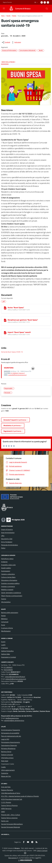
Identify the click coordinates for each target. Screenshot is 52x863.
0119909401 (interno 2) (18, 373)
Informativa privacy (7, 758)
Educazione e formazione (9, 580)
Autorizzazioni (5, 571)
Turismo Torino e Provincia (9, 805)
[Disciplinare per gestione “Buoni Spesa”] (5, 320)
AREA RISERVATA (25, 860)
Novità (8, 16)
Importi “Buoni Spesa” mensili (19, 332)
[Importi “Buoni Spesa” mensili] (5, 332)
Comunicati (4, 622)
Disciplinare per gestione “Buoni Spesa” (23, 320)
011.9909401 (8, 667)
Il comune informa (7, 628)
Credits (3, 767)
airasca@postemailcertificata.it (15, 676)
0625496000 (8, 670)
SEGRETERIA (8, 367)
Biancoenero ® (13, 858)
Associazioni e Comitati (8, 657)
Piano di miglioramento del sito (11, 736)
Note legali (4, 761)
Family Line (4, 821)
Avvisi (3, 625)
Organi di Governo (7, 529)
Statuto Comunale (7, 754)
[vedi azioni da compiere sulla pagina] (16, 42)
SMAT (3, 811)
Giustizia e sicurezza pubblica (10, 583)
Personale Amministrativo (9, 545)
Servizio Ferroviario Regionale (10, 827)
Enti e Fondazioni (6, 542)
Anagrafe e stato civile (8, 565)
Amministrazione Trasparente (10, 730)
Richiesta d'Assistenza (8, 748)
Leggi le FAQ (5, 739)
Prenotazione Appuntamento (10, 742)
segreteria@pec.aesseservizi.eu (14, 720)
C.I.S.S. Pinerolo (6, 802)
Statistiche (4, 773)
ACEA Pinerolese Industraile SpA (11, 799)
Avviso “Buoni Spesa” (16, 307)
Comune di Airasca (22, 9)
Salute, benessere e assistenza (11, 592)
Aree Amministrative (7, 532)
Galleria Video (5, 654)
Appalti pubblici (6, 568)
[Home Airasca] (18, 8)
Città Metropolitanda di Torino (10, 793)
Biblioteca (4, 619)
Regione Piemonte (7, 790)
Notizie (14, 16)
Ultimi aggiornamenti (8, 770)
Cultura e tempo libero (8, 577)
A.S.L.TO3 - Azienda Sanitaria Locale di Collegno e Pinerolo (20, 796)
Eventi (3, 642)
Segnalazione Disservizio (9, 745)
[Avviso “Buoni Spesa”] (5, 307)
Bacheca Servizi (6, 751)
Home (3, 16)
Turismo (3, 599)
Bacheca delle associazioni (9, 612)
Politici (3, 548)
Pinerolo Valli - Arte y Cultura (10, 815)
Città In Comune (42, 850)
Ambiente (4, 562)
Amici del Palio (5, 787)
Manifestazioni (6, 631)
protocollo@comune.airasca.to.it (17, 375)
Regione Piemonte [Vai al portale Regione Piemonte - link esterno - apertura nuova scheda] (7, 2)
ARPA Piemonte (6, 808)
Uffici (2, 535)
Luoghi (3, 645)
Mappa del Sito (6, 776)
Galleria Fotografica (7, 651)
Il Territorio (4, 648)
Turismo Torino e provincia (9, 818)
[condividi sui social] (5, 42)
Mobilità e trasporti (7, 589)
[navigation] (4, 8)
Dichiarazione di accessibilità (10, 733)
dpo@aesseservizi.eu (12, 718)
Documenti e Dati (6, 539)
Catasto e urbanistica (8, 574)
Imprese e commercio (8, 586)
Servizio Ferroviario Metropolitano (12, 824)
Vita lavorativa (5, 602)
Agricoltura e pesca (7, 558)
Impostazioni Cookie (7, 764)
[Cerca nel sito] (46, 8)
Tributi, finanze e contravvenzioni (11, 596)
